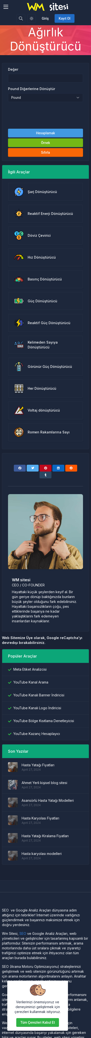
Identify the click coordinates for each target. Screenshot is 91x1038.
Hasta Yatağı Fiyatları (38, 765)
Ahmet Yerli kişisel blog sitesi (44, 783)
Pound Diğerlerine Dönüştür (31, 89)
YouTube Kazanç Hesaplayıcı (36, 734)
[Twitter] (33, 468)
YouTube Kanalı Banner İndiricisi (38, 695)
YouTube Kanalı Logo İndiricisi (37, 708)
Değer (13, 69)
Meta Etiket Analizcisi (30, 669)
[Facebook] (20, 468)
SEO (22, 933)
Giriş (45, 18)
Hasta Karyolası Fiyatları (40, 818)
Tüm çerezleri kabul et (37, 1022)
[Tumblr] (45, 475)
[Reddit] (71, 468)
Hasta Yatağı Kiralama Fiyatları (45, 836)
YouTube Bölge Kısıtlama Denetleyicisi (43, 721)
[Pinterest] (45, 468)
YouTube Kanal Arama (30, 682)
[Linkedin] (58, 468)
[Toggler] (6, 7)
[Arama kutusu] (21, 18)
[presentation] (46, 115)
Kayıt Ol (64, 18)
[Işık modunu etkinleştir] (31, 18)
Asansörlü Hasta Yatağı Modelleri (48, 800)
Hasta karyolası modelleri (42, 854)
